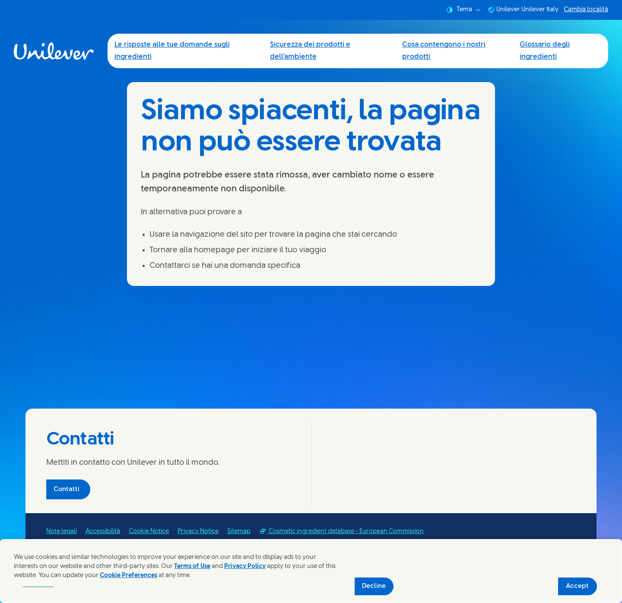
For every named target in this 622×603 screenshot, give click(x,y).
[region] (311, 571)
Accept (577, 586)
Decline (374, 586)
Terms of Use (192, 566)
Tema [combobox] (463, 9)
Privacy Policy (245, 566)
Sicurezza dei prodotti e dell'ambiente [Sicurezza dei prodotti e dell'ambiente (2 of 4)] (310, 50)
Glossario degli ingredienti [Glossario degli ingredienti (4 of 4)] (545, 50)
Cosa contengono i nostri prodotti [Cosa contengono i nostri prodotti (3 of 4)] (444, 50)
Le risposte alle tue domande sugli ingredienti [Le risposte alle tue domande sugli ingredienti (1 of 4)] (172, 50)
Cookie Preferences (128, 575)
